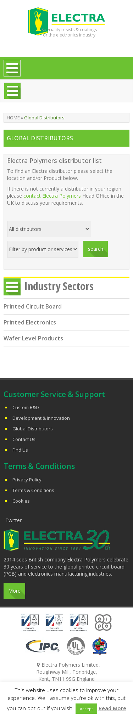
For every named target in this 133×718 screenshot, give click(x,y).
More (14, 590)
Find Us (20, 450)
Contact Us (23, 439)
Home (13, 117)
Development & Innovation (41, 418)
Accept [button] (86, 708)
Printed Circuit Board (33, 306)
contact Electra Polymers (52, 195)
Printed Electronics (30, 322)
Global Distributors (32, 428)
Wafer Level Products (33, 338)
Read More (112, 708)
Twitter (13, 520)
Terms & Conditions (33, 490)
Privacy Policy (26, 479)
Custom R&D (25, 407)
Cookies (21, 501)
